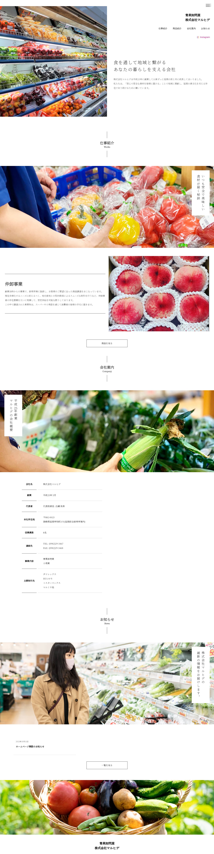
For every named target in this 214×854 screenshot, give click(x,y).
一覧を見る (107, 765)
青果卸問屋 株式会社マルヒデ (197, 17)
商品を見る (107, 343)
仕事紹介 (163, 28)
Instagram (203, 37)
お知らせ (205, 28)
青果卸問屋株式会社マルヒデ (107, 846)
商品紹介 (177, 28)
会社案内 (191, 28)
